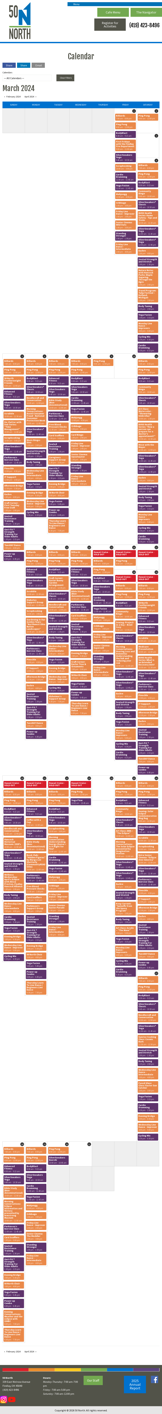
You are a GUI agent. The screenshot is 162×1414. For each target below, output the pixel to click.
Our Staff (93, 1380)
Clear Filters (66, 77)
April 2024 (29, 96)
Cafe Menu (113, 12)
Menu (74, 4)
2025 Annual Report (135, 1384)
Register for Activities (110, 24)
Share (9, 65)
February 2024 (13, 96)
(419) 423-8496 (144, 25)
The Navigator (146, 12)
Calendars (26, 76)
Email (38, 65)
